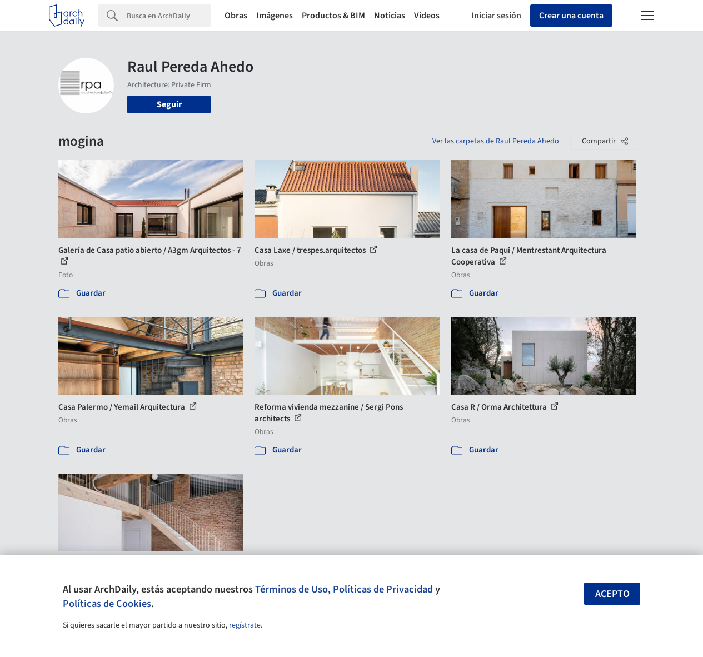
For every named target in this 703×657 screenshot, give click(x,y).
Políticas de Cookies (107, 603)
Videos (427, 15)
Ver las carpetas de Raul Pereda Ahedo (495, 141)
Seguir (169, 104)
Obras (236, 15)
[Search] (169, 15)
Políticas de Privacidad (383, 589)
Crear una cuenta (571, 15)
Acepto (612, 594)
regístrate (245, 625)
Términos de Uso (291, 589)
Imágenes (274, 15)
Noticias (389, 15)
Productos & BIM (333, 15)
